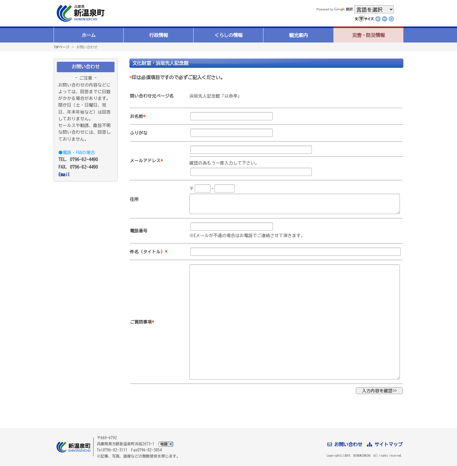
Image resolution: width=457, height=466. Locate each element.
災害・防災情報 (368, 35)
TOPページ (61, 47)
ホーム (89, 35)
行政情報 (158, 35)
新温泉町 (80, 13)
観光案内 (298, 35)
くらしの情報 (228, 35)
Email (64, 174)
